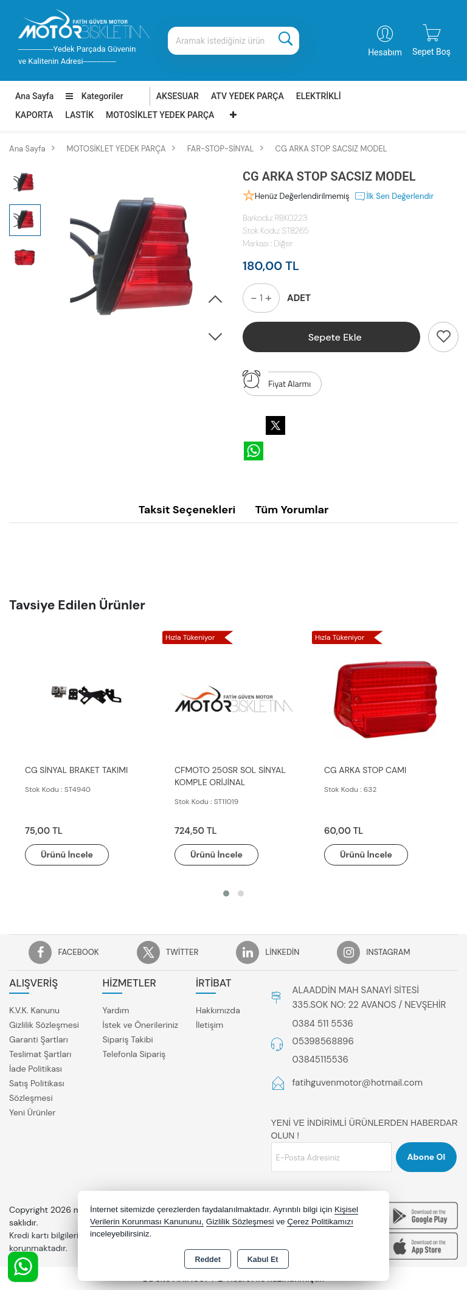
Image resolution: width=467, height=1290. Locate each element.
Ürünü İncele (67, 854)
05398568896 (323, 1041)
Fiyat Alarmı (277, 381)
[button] (215, 300)
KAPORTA (34, 115)
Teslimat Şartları (40, 1054)
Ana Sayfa (34, 96)
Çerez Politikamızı (320, 1221)
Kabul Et (262, 1259)
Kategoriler (94, 96)
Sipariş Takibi (127, 1039)
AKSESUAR (177, 96)
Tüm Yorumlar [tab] (291, 509)
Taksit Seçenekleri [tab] (187, 509)
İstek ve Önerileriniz (140, 1024)
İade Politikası (35, 1068)
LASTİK (79, 115)
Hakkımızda (218, 1010)
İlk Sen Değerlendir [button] (394, 196)
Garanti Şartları (38, 1039)
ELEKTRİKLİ (318, 96)
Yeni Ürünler (32, 1112)
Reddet (207, 1259)
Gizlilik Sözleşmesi (44, 1024)
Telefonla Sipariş (133, 1054)
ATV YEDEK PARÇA (247, 96)
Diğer (283, 243)
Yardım (115, 1010)
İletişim (209, 1024)
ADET (299, 298)
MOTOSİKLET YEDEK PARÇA (160, 115)
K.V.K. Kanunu (34, 1010)
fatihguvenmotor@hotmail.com (357, 1083)
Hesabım (385, 52)
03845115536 (320, 1059)
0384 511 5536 (322, 1024)
